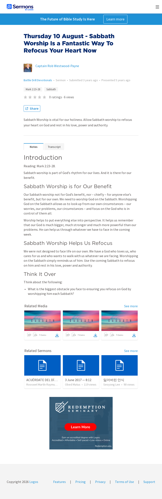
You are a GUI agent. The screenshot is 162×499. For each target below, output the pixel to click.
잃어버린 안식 (113, 380)
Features (59, 482)
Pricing (80, 482)
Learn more (115, 19)
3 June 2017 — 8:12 (78, 380)
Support (149, 482)
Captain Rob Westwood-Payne (57, 66)
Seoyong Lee (111, 384)
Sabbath (51, 89)
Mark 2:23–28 (33, 89)
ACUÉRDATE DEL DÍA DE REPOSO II (51, 380)
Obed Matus (72, 384)
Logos (33, 482)
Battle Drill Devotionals (38, 80)
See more (131, 306)
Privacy (100, 482)
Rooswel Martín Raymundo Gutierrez (49, 384)
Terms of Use (124, 482)
